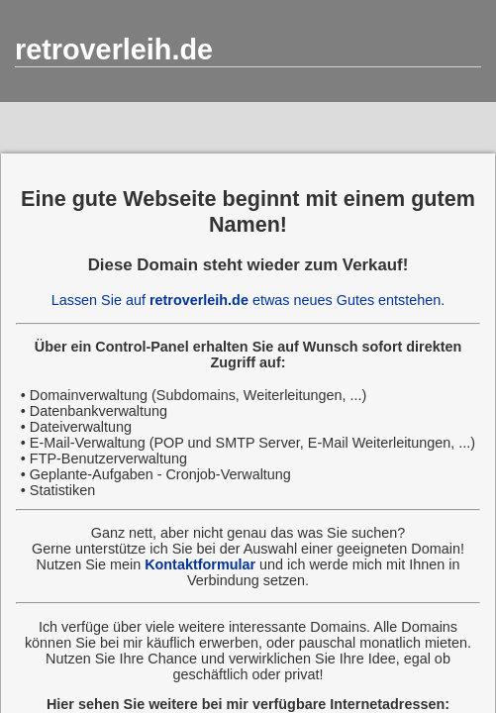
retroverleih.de (114, 49)
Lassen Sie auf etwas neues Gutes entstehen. (248, 300)
